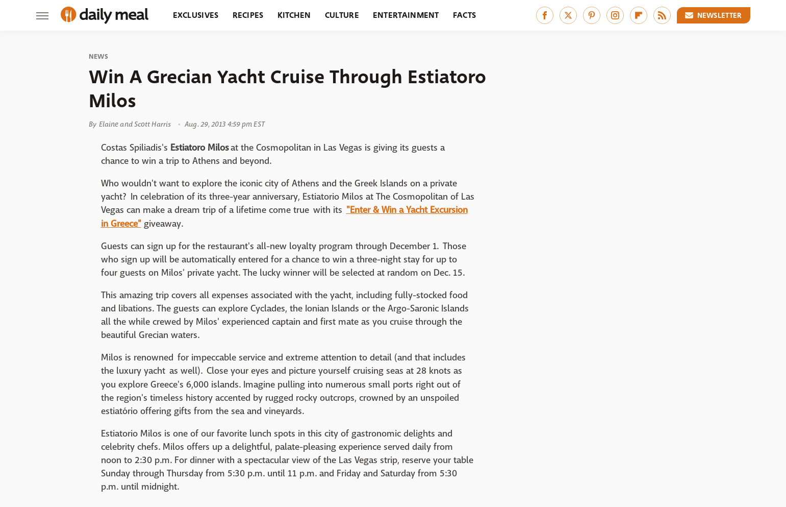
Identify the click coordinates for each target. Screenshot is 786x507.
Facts (464, 15)
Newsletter (713, 15)
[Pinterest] (591, 15)
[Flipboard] (638, 15)
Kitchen (294, 15)
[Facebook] (544, 15)
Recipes (248, 15)
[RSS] (662, 15)
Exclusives (196, 15)
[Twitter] (568, 15)
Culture (342, 15)
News (99, 56)
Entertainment (406, 15)
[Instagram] (615, 15)
